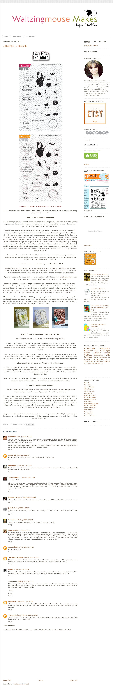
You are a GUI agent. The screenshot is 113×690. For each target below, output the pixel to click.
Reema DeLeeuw (90, 405)
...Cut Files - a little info (15, 46)
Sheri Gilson (88, 409)
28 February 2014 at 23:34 (28, 615)
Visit (88, 245)
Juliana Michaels (89, 395)
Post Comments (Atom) (21, 684)
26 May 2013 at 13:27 (25, 581)
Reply (10, 449)
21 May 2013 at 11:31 (24, 436)
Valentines (103, 357)
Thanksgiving (88, 361)
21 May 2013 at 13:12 (24, 465)
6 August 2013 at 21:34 (25, 601)
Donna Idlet (88, 393)
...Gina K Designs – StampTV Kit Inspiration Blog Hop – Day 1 (99, 308)
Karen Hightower (90, 397)
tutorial (107, 353)
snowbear (12, 601)
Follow (86, 164)
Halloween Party (66, 277)
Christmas (89, 348)
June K (10, 455)
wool (96, 363)
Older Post (73, 680)
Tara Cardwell (13, 477)
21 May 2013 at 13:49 (27, 477)
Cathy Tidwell (88, 387)
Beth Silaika (88, 385)
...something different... (98, 289)
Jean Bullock (13, 547)
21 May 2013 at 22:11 (22, 530)
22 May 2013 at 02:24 (26, 547)
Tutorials (30, 37)
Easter (95, 357)
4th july (86, 363)
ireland (87, 353)
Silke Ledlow (88, 412)
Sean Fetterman (89, 407)
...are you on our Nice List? (99, 274)
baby (108, 361)
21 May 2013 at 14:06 (28, 497)
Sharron (11, 530)
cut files (91, 363)
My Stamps (17, 37)
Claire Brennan (89, 391)
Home (6, 37)
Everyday (104, 348)
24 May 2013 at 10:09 (21, 569)
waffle (107, 355)
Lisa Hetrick (88, 401)
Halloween (88, 351)
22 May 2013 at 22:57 (31, 557)
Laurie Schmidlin (90, 399)
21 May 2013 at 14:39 (21, 508)
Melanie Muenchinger (91, 403)
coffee (107, 359)
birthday (100, 359)
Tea (105, 361)
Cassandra (12, 436)
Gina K (86, 383)
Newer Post (7, 680)
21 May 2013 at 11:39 (21, 455)
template (88, 357)
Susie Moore (88, 414)
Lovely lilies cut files (91, 45)
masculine (98, 355)
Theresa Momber (90, 416)
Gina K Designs (102, 351)
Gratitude (88, 355)
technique (97, 353)
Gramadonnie (13, 615)
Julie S (10, 508)
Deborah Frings (14, 497)
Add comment (9, 625)
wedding (100, 363)
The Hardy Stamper (15, 557)
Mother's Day (98, 361)
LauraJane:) (12, 520)
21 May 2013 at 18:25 (25, 520)
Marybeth (12, 465)
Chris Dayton (88, 389)
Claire (10, 569)
